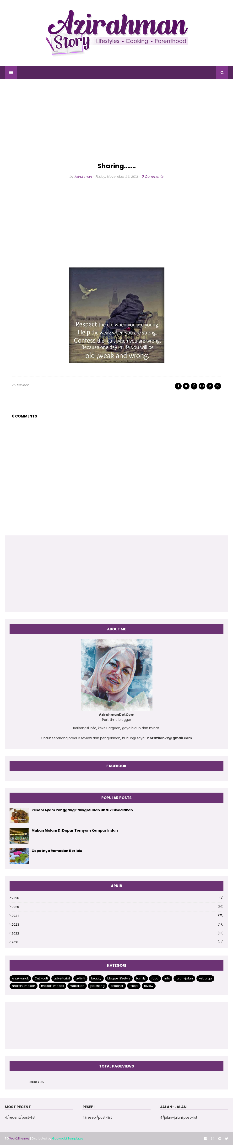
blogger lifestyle (118, 978)
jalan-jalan (184, 978)
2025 (117, 907)
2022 (117, 933)
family (141, 978)
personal (117, 986)
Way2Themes (19, 1138)
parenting (97, 986)
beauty (96, 978)
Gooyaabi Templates (67, 1138)
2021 (117, 942)
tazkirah (23, 385)
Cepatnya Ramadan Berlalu (57, 850)
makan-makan (23, 986)
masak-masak (52, 986)
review (148, 986)
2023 (117, 924)
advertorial (62, 978)
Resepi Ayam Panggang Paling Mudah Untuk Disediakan (82, 810)
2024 (117, 915)
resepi (134, 986)
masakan (77, 986)
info (167, 978)
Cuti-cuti (41, 978)
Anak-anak (20, 978)
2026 (117, 898)
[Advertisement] (116, 120)
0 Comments (152, 176)
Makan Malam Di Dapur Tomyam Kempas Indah (75, 830)
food (155, 978)
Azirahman (83, 176)
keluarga (205, 978)
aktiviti (80, 978)
